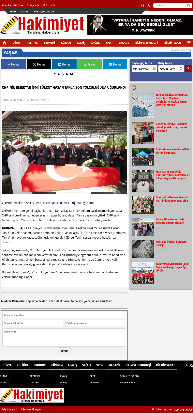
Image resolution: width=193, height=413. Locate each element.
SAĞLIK (95, 43)
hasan (66, 301)
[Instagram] (142, 5)
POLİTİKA (32, 43)
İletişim (24, 11)
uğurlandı (106, 301)
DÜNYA (17, 43)
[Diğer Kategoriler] (189, 43)
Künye (13, 11)
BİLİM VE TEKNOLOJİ (146, 43)
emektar (41, 301)
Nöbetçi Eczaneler (44, 11)
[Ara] (188, 5)
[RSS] (149, 5)
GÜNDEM (66, 43)
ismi (50, 301)
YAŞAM (64, 74)
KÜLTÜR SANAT (172, 43)
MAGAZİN (124, 43)
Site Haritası (10, 409)
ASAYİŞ (81, 43)
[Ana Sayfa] (4, 43)
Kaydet (64, 351)
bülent (58, 301)
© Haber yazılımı (172, 409)
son (81, 301)
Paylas (13, 64)
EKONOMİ (49, 43)
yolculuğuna (91, 301)
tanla (74, 301)
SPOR (109, 43)
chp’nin (30, 301)
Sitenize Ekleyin (31, 409)
